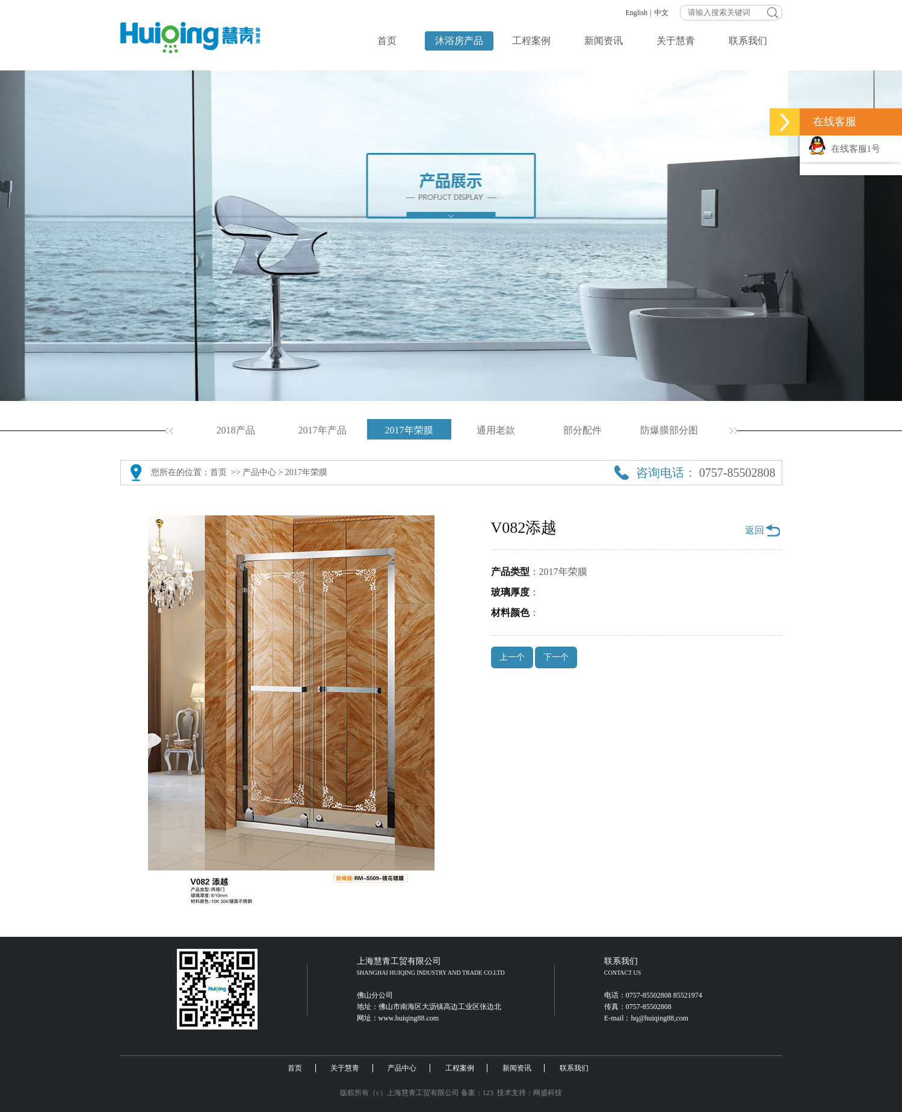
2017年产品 (322, 430)
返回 (754, 530)
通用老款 (496, 430)
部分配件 (582, 430)
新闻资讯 (603, 41)
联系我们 (748, 41)
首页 (387, 41)
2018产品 (236, 430)
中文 (661, 12)
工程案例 (531, 41)
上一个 (512, 657)
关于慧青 (675, 41)
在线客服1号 (844, 149)
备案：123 (477, 1093)
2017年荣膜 (409, 430)
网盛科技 (547, 1093)
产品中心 (259, 472)
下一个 (556, 657)
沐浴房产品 (459, 41)
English (636, 12)
